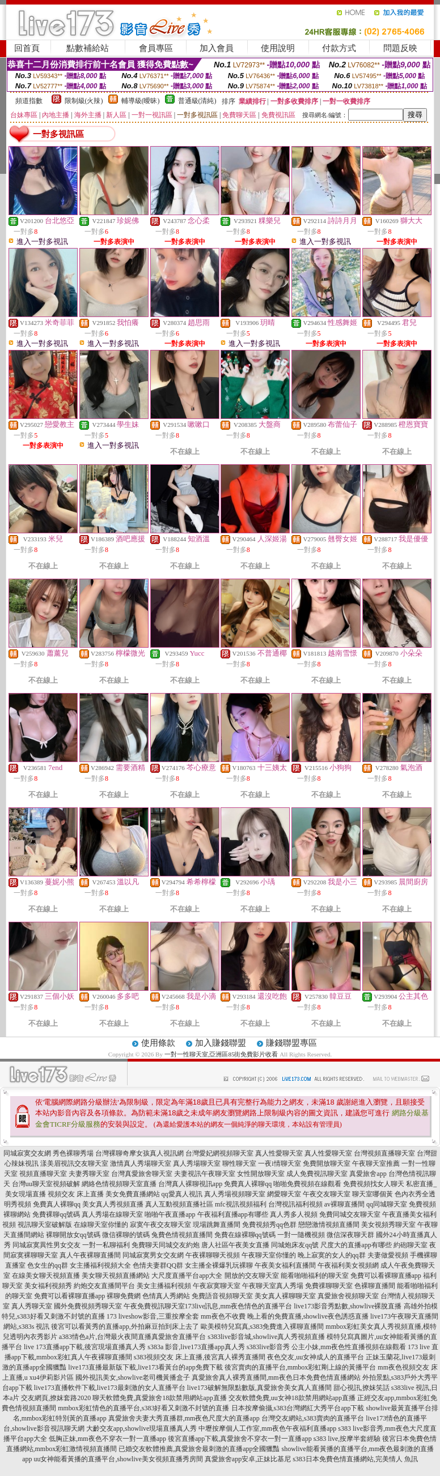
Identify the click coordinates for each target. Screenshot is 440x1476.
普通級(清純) (197, 101)
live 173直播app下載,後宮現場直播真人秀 (85, 1347)
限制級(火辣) (84, 101)
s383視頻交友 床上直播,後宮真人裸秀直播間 (200, 1357)
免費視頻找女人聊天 (373, 1184)
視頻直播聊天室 (43, 1174)
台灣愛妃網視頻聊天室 (219, 1153)
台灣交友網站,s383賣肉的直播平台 (313, 1418)
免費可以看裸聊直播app (385, 1276)
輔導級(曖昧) (140, 101)
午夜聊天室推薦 (376, 1163)
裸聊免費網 (124, 1296)
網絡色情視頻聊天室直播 (119, 1184)
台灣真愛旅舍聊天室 (141, 1174)
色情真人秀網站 (166, 1296)
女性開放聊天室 (261, 1174)
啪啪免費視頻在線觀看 (307, 1184)
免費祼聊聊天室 (329, 1286)
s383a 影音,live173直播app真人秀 (195, 1347)
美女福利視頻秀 (48, 1286)
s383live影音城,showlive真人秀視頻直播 (266, 1337)
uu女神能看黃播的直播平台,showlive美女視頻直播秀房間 (117, 1459)
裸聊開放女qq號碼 (73, 1235)
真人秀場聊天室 (197, 1163)
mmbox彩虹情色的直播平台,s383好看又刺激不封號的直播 (143, 1408)
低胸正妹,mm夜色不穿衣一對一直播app (107, 1439)
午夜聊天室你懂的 (269, 1255)
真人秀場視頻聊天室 (234, 1194)
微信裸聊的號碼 (126, 1235)
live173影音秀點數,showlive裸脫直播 (347, 1306)
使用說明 (278, 48)
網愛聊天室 (284, 1194)
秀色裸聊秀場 (73, 1153)
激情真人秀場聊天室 (140, 1163)
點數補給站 (87, 48)
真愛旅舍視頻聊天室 (348, 1296)
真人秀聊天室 (31, 1306)
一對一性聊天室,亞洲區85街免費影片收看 (221, 1054)
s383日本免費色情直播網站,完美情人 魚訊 (355, 1459)
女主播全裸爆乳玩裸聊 (219, 1265)
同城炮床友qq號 (295, 1245)
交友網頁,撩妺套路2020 (56, 1398)
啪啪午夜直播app (170, 1214)
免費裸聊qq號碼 (56, 1214)
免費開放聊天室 (326, 1163)
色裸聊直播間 (374, 1286)
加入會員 (217, 48)
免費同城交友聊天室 (349, 1214)
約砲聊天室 (411, 1245)
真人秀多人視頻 (294, 1214)
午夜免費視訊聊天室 (154, 1306)
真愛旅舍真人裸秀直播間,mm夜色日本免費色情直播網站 (276, 1377)
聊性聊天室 (239, 1163)
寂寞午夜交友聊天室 (160, 1225)
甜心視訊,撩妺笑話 (361, 1388)
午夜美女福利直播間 (285, 1265)
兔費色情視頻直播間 (182, 1235)
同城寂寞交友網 (27, 1153)
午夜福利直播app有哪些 (232, 1214)
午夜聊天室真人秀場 (272, 1286)
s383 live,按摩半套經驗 (347, 1439)
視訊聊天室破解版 (45, 1225)
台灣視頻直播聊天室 (384, 1153)
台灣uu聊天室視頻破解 (46, 1184)
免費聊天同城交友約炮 (166, 1245)
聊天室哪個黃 (372, 1194)
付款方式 (339, 48)
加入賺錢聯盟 (220, 1042)
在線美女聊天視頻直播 (46, 1276)
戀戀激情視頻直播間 (328, 1225)
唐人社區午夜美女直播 (235, 1245)
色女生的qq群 (47, 1265)
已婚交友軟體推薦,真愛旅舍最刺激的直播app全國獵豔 (199, 1449)
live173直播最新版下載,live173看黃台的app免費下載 (145, 1367)
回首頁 (27, 48)
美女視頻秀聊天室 (388, 1225)
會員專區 (156, 48)
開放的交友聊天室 (252, 1276)
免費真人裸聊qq (248, 1184)
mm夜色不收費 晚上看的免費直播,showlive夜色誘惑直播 (285, 1316)
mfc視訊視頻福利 (240, 1204)
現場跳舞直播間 (216, 1225)
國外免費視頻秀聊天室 (88, 1306)
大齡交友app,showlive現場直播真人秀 (141, 1428)
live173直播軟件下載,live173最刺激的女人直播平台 (109, 1388)
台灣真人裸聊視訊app (190, 1184)
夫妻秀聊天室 (89, 1174)
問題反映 (400, 48)
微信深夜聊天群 (350, 1235)
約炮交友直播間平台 (104, 1286)
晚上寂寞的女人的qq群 (332, 1255)
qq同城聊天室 (386, 1204)
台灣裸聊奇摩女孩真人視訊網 (139, 1153)
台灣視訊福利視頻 (295, 1204)
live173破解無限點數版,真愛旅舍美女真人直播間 (259, 1388)
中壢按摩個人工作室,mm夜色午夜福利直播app (267, 1428)
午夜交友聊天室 (326, 1194)
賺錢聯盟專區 (291, 1042)
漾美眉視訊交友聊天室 (74, 1163)
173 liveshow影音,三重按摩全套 (153, 1316)
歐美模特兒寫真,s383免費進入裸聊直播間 (262, 1326)
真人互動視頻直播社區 (179, 1204)
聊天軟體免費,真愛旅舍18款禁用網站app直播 (159, 1398)
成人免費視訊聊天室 (317, 1174)
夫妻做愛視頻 (387, 1255)
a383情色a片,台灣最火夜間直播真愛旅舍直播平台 (132, 1337)
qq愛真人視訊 (182, 1194)
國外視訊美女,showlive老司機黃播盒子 (132, 1377)
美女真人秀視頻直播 (112, 1204)
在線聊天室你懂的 (101, 1225)
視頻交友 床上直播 (76, 1194)
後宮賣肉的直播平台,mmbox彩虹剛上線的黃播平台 (300, 1367)
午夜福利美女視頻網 (348, 1265)
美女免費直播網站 (132, 1194)
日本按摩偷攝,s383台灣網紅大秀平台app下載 (298, 1408)
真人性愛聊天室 (279, 1153)
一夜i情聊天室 (279, 1163)
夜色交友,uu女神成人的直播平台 (315, 1357)
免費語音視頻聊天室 (222, 1296)
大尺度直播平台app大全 (186, 1276)
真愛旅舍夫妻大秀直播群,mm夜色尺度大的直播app (184, 1418)
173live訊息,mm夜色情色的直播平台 (239, 1306)
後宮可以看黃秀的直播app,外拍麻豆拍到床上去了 (124, 1326)
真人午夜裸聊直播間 (90, 1255)
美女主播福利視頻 (164, 1286)
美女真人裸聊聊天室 (285, 1296)
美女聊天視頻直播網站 (116, 1276)
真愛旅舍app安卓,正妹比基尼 (248, 1459)
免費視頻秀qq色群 (269, 1225)
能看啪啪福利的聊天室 (315, 1276)
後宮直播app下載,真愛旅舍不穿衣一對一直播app (240, 1439)
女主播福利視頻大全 (100, 1265)
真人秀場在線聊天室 (112, 1214)
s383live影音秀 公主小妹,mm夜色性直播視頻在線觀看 (326, 1347)
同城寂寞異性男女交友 (46, 1245)
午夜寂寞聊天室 (216, 1286)
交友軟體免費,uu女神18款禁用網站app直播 (292, 1398)
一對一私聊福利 (106, 1245)
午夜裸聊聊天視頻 (212, 1255)
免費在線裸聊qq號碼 (245, 1235)
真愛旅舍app (367, 1174)
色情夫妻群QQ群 (158, 1265)
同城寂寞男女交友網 (153, 1255)
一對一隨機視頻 (301, 1235)
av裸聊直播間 (344, 1204)
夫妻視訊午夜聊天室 (204, 1174)
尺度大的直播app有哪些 (355, 1245)
